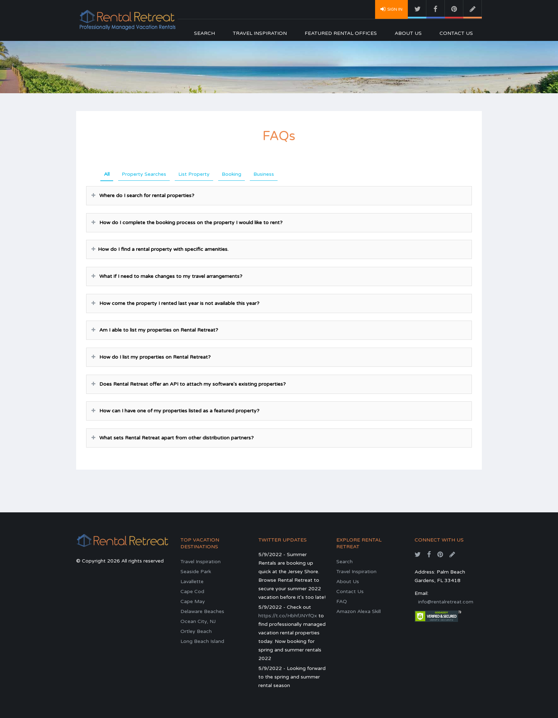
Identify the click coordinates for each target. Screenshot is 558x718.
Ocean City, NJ (198, 621)
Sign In (391, 9)
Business (263, 174)
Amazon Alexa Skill (358, 611)
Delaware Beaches (202, 611)
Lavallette (192, 582)
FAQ (341, 601)
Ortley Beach (196, 631)
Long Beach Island (202, 641)
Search (204, 33)
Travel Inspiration (260, 33)
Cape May (192, 601)
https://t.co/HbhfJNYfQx (287, 616)
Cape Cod (192, 591)
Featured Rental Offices (341, 33)
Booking (231, 174)
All (107, 174)
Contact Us (456, 33)
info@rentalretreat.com (445, 602)
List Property (194, 174)
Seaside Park (195, 572)
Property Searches (144, 174)
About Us (408, 33)
